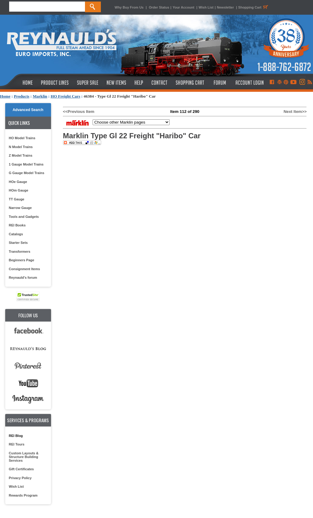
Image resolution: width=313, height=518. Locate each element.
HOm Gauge (18, 190)
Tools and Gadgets (24, 216)
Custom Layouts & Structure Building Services (24, 456)
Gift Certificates (21, 469)
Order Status (159, 7)
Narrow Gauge (20, 208)
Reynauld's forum (23, 277)
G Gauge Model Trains (26, 173)
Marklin (40, 96)
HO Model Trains (22, 138)
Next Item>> (295, 111)
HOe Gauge (18, 182)
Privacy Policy (20, 478)
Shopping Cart (254, 7)
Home (5, 96)
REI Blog (16, 436)
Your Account (184, 7)
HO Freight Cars (65, 96)
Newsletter (225, 7)
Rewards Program (23, 495)
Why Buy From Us (129, 7)
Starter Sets (18, 242)
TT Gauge (16, 199)
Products (21, 96)
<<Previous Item (78, 111)
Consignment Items (24, 269)
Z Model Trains (20, 155)
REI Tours (16, 444)
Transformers (19, 251)
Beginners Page (21, 260)
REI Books (17, 225)
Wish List (206, 7)
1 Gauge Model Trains (26, 164)
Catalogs (16, 234)
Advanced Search (28, 110)
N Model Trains (21, 147)
